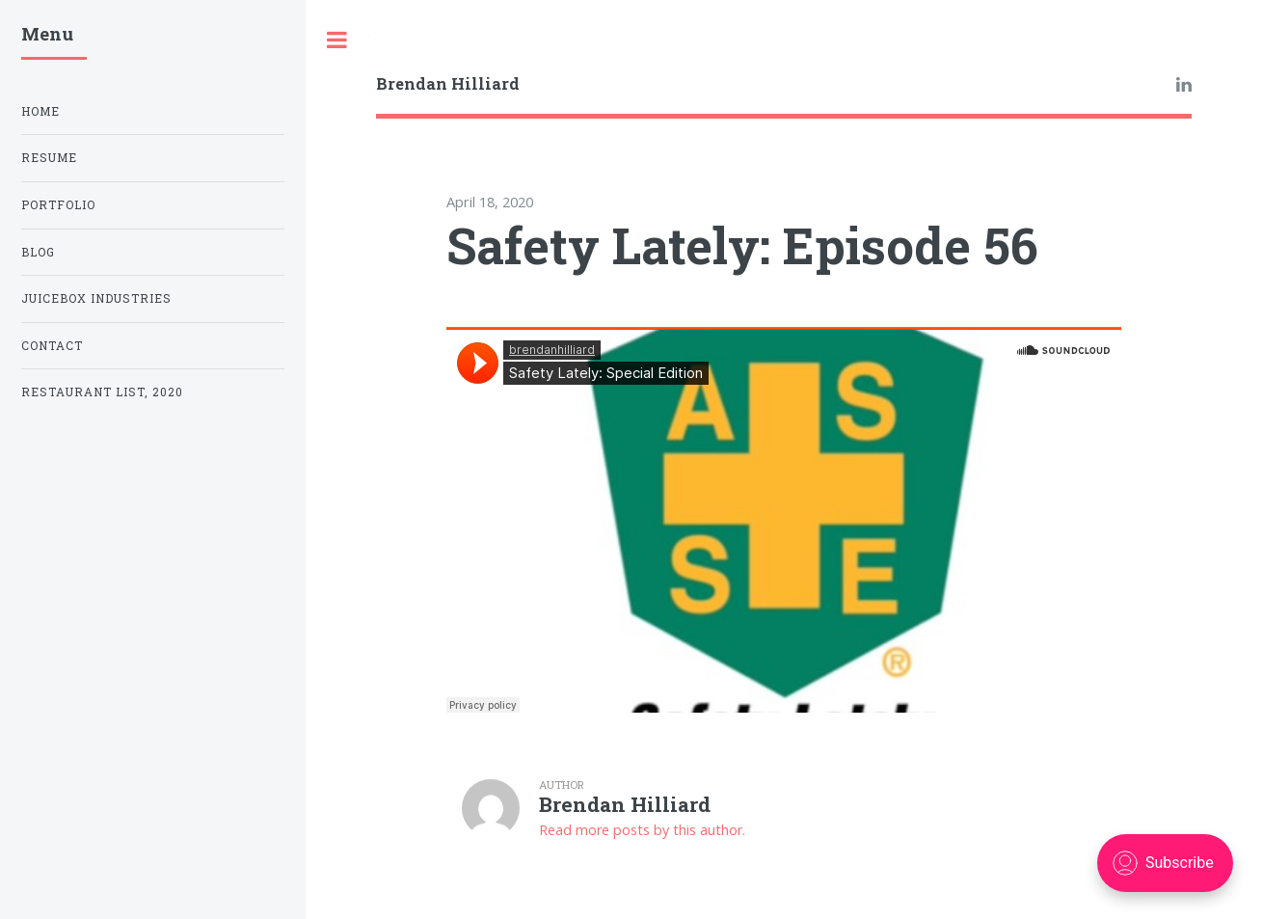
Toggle (337, 40)
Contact (52, 345)
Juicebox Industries (96, 298)
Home (40, 111)
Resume (49, 157)
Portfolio (58, 205)
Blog (38, 252)
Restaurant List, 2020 (102, 392)
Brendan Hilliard (448, 83)
